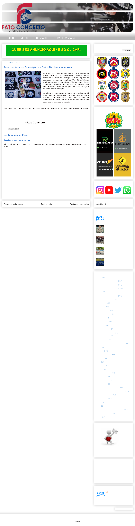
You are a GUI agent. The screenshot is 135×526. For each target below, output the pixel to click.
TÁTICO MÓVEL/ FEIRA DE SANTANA (109, 410)
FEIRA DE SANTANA (64, 38)
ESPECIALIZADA (102, 321)
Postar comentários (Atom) (49, 212)
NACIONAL (100, 369)
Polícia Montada (101, 384)
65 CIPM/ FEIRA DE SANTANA (107, 285)
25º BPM (99, 277)
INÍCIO (10, 38)
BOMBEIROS (100, 307)
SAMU (98, 402)
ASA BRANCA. (101, 303)
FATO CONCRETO (115, 491)
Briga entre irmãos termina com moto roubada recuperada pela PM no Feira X (118, 239)
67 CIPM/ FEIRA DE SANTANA (107, 296)
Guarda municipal (102, 340)
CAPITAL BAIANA (102, 310)
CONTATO (41, 38)
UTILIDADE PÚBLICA (103, 413)
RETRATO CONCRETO (104, 395)
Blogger (77, 521)
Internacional (100, 358)
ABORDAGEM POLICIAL (105, 299)
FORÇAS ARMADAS (103, 336)
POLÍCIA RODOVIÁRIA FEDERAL (108, 388)
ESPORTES (100, 325)
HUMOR (99, 347)
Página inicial (46, 204)
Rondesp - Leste (101, 399)
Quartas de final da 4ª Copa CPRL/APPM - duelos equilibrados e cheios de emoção (118, 260)
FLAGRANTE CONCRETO (105, 332)
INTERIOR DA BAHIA (103, 354)
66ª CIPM (99, 292)
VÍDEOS (25, 38)
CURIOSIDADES (102, 318)
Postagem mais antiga (79, 204)
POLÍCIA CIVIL (101, 377)
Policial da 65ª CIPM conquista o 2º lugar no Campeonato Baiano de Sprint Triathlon (117, 249)
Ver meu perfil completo (104, 502)
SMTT (98, 406)
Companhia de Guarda (104, 314)
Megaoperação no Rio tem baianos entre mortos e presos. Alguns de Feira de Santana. (117, 217)
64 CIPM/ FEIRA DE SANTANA (107, 281)
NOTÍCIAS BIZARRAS (104, 373)
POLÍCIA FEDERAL (103, 380)
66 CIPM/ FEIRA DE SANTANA (107, 288)
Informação (100, 351)
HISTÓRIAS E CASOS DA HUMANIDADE (110, 343)
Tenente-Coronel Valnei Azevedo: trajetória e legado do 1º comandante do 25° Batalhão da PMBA (118, 228)
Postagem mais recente (13, 204)
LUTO (98, 362)
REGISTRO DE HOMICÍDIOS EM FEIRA (110, 391)
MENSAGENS (101, 366)
